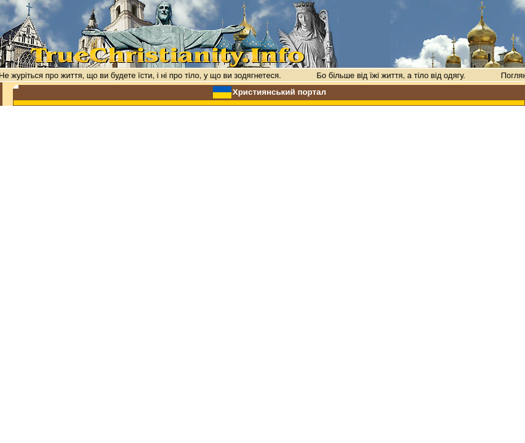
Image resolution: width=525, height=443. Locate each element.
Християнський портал (279, 92)
